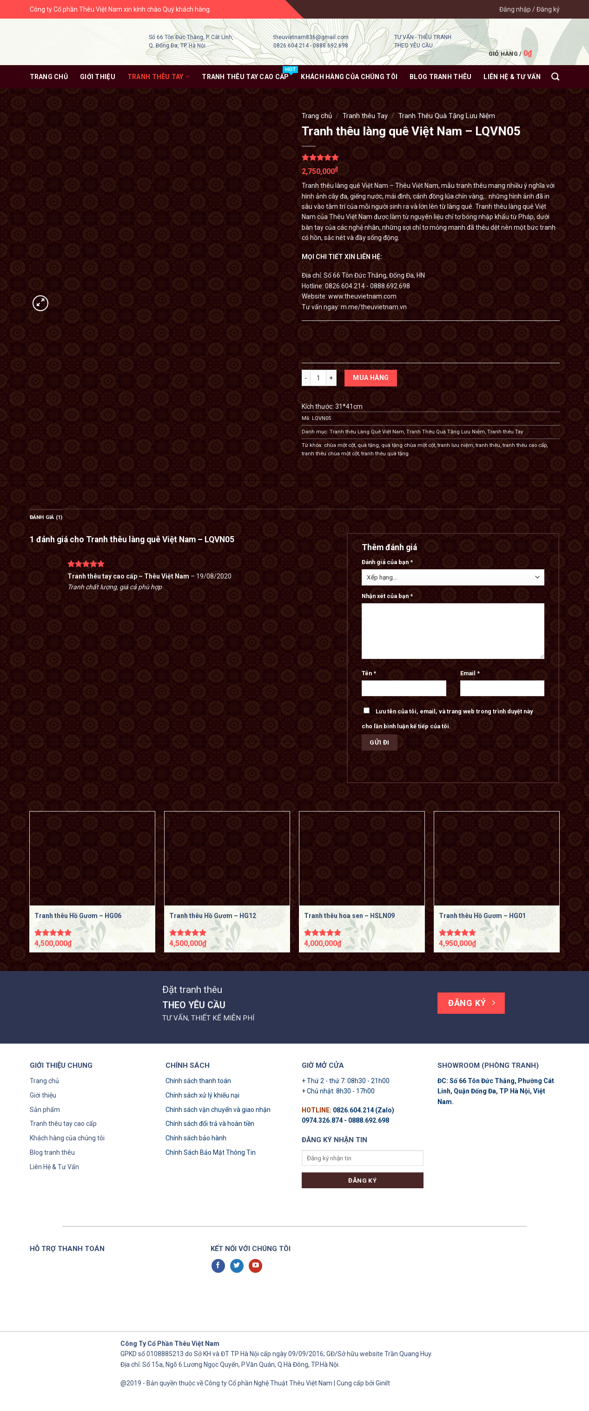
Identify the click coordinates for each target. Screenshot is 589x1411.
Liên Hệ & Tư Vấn (54, 1167)
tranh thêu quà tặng (385, 454)
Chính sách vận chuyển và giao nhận (218, 1109)
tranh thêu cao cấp (525, 445)
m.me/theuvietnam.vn (374, 307)
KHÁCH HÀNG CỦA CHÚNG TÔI (349, 76)
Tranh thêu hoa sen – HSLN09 (349, 915)
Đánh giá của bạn (387, 562)
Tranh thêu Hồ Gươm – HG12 (212, 915)
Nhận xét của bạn (387, 595)
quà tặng (368, 445)
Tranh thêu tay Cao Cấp (245, 76)
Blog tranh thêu (440, 76)
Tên (369, 673)
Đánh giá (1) (46, 517)
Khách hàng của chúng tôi (67, 1138)
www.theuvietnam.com (362, 296)
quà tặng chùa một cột (408, 445)
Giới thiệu (97, 76)
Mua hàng (371, 377)
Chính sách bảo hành (195, 1138)
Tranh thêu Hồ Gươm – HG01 (482, 915)
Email (470, 673)
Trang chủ (49, 76)
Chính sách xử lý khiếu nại (202, 1095)
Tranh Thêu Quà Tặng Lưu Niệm (446, 116)
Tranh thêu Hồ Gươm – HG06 (77, 915)
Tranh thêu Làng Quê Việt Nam (367, 432)
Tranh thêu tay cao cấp (63, 1123)
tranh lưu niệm (455, 445)
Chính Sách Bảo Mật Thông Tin (210, 1152)
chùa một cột (339, 445)
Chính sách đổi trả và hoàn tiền (209, 1123)
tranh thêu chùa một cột (330, 454)
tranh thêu (488, 445)
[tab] (46, 517)
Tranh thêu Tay (158, 76)
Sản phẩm (45, 1109)
